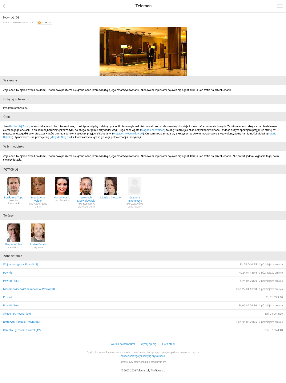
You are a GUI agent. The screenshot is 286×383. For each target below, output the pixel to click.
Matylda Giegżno (61, 137)
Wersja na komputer (123, 344)
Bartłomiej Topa (19, 126)
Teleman (143, 5)
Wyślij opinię (148, 344)
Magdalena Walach (152, 130)
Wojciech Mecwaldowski (128, 133)
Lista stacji (168, 344)
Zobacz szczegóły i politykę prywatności (143, 356)
